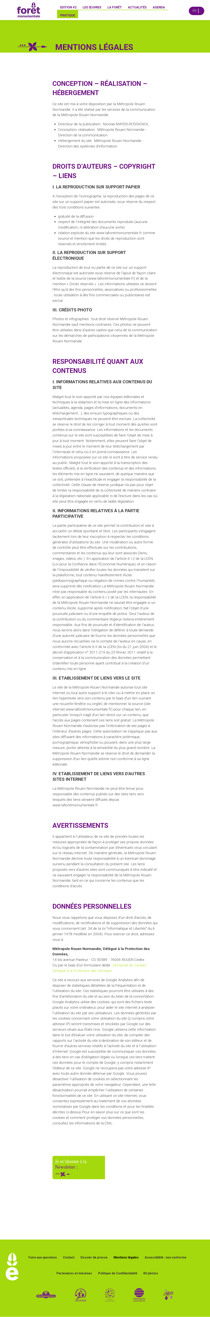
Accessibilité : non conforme (165, 1257)
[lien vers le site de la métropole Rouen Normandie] (139, 1294)
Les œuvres (92, 7)
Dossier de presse (94, 1257)
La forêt (115, 7)
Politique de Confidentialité (117, 1273)
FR (194, 11)
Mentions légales (126, 1257)
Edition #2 (68, 7)
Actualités (137, 7)
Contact (68, 1257)
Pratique (67, 15)
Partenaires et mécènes (74, 1273)
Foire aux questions (42, 1257)
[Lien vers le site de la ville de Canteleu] (168, 1294)
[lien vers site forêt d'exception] (95, 1294)
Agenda (159, 7)
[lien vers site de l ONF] (46, 1294)
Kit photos (150, 1273)
